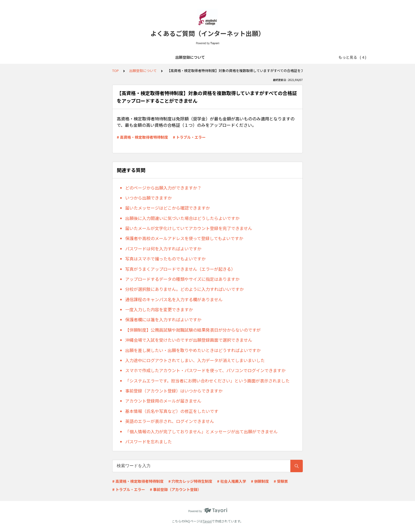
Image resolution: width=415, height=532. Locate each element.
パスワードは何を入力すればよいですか (163, 248)
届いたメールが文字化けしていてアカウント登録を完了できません (188, 228)
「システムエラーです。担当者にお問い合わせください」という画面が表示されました (207, 380)
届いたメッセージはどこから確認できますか (167, 208)
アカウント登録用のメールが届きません (163, 401)
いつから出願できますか (148, 198)
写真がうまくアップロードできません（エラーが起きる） (180, 269)
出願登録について (124, 57)
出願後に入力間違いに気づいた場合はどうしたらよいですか (182, 218)
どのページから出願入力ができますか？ (163, 187)
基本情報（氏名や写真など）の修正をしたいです (171, 411)
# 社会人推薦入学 (231, 481)
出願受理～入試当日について (256, 57)
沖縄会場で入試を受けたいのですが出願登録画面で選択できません (188, 340)
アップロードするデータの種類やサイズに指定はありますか (182, 279)
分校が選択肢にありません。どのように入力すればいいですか (184, 289)
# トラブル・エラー (189, 137)
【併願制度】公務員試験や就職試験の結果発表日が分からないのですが (193, 330)
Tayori (207, 521)
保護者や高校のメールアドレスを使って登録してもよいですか (184, 238)
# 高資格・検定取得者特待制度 (142, 137)
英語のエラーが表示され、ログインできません (169, 421)
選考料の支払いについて (166, 57)
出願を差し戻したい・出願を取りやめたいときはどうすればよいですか (193, 350)
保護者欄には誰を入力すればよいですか (163, 319)
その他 (292, 57)
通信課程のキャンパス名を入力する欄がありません (174, 299)
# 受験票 (281, 481)
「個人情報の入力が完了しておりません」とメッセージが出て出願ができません (201, 431)
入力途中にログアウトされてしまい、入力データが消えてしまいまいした (195, 360)
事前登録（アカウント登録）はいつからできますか (174, 390)
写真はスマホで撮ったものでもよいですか (165, 258)
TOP (115, 70)
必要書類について (209, 57)
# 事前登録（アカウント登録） (175, 489)
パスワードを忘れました (148, 441)
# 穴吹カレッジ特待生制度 (190, 481)
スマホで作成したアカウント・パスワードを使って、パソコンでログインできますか (205, 370)
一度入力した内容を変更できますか (159, 309)
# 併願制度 (260, 481)
